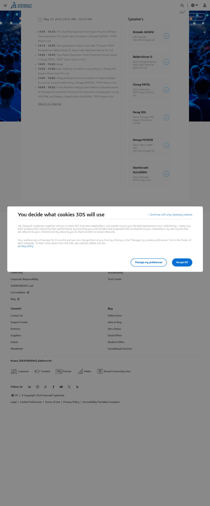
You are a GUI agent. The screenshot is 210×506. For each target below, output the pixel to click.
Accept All (182, 262)
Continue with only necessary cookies (171, 214)
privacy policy (25, 246)
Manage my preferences (148, 262)
